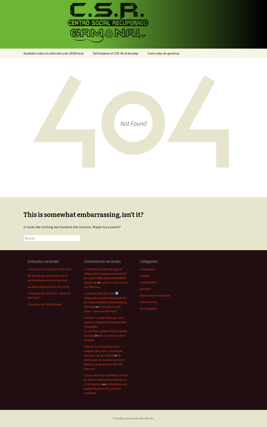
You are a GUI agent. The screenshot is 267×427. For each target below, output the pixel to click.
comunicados (148, 282)
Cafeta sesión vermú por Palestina (49, 269)
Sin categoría (148, 308)
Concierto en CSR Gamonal (44, 304)
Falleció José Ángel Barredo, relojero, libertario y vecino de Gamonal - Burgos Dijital (103, 351)
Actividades (147, 269)
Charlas (144, 276)
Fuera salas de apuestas (163, 53)
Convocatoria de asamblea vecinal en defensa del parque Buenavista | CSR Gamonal (105, 379)
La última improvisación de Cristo (48, 287)
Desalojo (145, 289)
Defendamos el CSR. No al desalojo (116, 53)
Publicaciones (148, 302)
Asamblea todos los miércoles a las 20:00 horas (53, 53)
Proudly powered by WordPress (133, 418)
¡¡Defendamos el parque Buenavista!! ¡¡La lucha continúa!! (105, 388)
